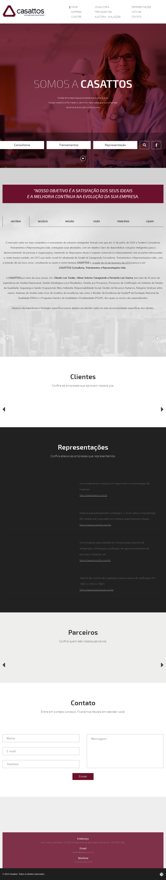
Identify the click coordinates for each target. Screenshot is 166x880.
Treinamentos (103, 12)
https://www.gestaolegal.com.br (97, 590)
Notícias (136, 12)
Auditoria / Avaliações (108, 17)
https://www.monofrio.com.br (95, 560)
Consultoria (102, 7)
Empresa (76, 12)
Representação (115, 145)
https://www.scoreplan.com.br (95, 525)
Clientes (76, 17)
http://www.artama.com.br (93, 495)
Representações (141, 7)
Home (74, 7)
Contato (136, 17)
